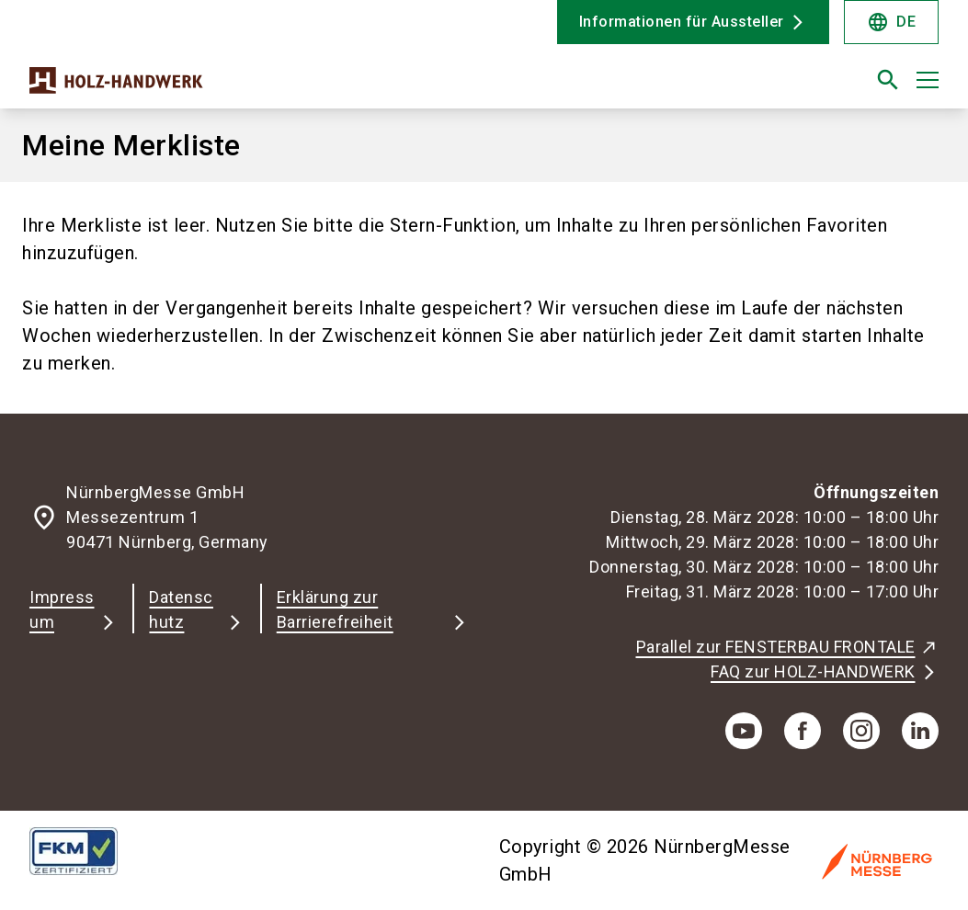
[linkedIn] (920, 730)
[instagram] (861, 730)
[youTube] (743, 730)
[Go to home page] (249, 87)
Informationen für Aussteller (681, 21)
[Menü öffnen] (928, 80)
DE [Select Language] (891, 22)
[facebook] (802, 730)
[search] (888, 80)
